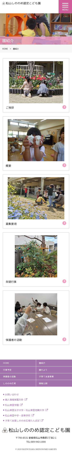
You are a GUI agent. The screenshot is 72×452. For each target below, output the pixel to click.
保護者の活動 (9, 376)
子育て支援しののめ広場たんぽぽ (22, 420)
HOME (6, 362)
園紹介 (42, 362)
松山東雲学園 (12, 404)
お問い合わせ (12, 394)
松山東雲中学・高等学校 (17, 415)
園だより (43, 369)
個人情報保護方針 (14, 399)
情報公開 (43, 383)
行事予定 (7, 369)
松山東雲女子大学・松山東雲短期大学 (24, 410)
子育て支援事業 (46, 376)
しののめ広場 (9, 383)
